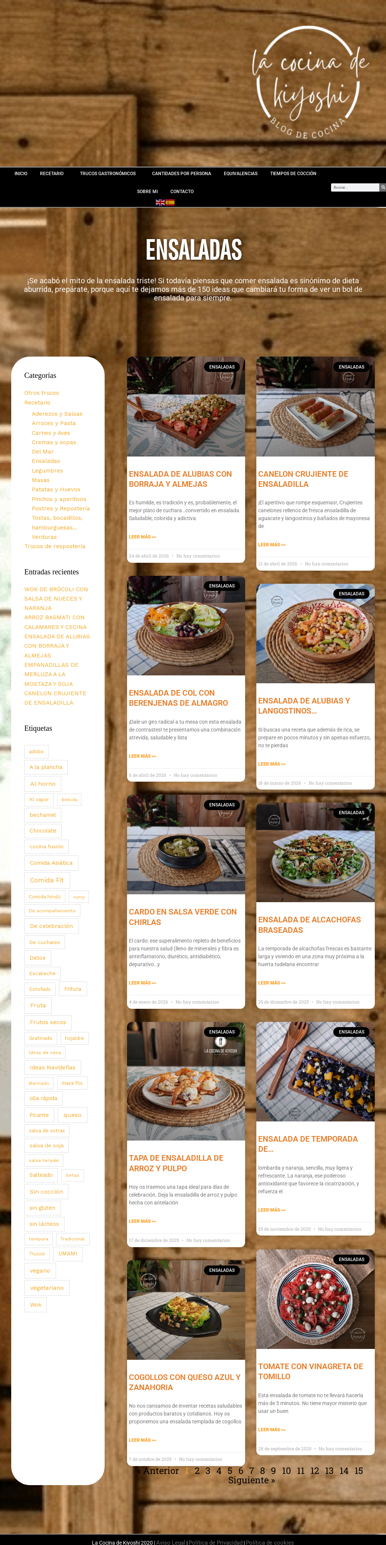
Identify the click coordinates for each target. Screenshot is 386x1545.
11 (301, 1466)
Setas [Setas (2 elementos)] (72, 1141)
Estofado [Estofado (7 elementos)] (40, 955)
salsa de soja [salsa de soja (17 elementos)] (47, 1111)
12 (315, 1466)
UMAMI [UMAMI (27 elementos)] (67, 1219)
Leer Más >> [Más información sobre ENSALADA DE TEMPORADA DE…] (271, 1206)
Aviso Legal (176, 1536)
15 (359, 1466)
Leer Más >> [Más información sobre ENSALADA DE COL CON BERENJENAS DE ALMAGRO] (142, 753)
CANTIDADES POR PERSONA (181, 173)
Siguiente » (251, 1474)
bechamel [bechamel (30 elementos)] (43, 781)
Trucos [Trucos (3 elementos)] (37, 1219)
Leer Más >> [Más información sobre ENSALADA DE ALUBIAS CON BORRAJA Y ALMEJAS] (142, 535)
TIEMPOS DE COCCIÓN (293, 173)
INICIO (21, 173)
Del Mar (41, 446)
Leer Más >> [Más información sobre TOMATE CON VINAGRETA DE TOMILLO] (271, 1424)
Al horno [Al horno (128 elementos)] (43, 749)
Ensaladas (44, 454)
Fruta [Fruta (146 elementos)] (38, 971)
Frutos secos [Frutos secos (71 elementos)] (48, 988)
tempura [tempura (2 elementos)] (38, 1204)
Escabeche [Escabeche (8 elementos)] (42, 939)
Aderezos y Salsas (55, 411)
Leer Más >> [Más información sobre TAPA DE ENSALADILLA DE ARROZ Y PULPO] (142, 1217)
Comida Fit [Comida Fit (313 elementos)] (47, 846)
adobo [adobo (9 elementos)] (36, 717)
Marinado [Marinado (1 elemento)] (39, 1048)
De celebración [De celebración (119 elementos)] (51, 891)
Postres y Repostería (58, 497)
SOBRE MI (147, 191)
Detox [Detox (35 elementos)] (38, 923)
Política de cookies (267, 1536)
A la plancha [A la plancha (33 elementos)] (46, 733)
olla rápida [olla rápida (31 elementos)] (43, 1064)
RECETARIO (53, 173)
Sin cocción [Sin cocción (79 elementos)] (46, 1157)
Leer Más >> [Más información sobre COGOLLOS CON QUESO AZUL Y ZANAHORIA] (142, 1435)
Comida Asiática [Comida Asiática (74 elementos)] (51, 828)
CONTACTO (182, 191)
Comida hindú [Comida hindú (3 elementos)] (45, 862)
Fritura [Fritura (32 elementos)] (72, 954)
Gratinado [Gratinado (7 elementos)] (40, 1004)
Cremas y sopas (52, 437)
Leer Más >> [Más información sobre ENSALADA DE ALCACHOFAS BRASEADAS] (271, 980)
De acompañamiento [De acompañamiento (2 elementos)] (52, 876)
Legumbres (46, 463)
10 (286, 1466)
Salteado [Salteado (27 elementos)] (41, 1141)
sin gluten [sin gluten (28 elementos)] (42, 1173)
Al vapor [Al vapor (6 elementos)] (39, 765)
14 (344, 1466)
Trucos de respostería (52, 532)
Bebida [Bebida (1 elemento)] (69, 765)
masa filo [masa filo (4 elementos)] (72, 1048)
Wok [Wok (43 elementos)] (35, 1270)
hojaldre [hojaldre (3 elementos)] (74, 1004)
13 (329, 1466)
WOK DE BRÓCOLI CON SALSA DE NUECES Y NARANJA (53, 582)
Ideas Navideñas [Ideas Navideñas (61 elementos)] (52, 1033)
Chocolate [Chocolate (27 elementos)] (43, 796)
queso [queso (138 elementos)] (72, 1080)
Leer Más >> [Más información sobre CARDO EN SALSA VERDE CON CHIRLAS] (142, 980)
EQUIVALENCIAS (240, 173)
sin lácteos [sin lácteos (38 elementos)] (44, 1190)
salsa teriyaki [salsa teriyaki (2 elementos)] (44, 1126)
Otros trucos (40, 392)
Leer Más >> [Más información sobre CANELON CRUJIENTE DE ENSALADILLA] (271, 543)
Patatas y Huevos (54, 480)
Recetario (36, 400)
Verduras (42, 523)
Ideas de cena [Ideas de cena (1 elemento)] (45, 1018)
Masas (39, 471)
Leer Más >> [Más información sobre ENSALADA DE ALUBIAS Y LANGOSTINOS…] (271, 761)
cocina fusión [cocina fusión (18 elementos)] (47, 812)
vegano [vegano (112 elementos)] (40, 1236)
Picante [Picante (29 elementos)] (39, 1080)
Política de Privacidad (217, 1536)
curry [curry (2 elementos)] (78, 862)
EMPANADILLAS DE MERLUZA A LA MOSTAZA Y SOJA (56, 643)
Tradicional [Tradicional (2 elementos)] (73, 1204)
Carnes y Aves (49, 428)
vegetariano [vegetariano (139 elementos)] (47, 1253)
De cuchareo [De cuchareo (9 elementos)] (44, 908)
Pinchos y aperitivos (57, 489)
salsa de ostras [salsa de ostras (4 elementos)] (47, 1096)
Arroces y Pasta (51, 419)
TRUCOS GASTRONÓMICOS (109, 173)
